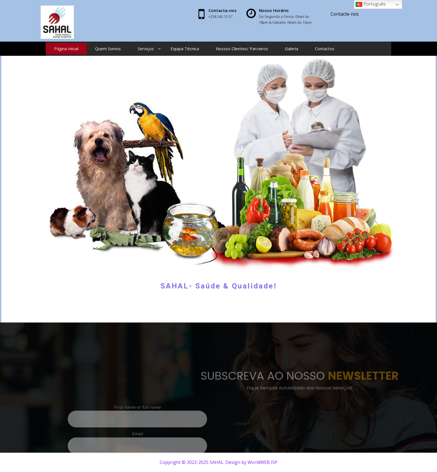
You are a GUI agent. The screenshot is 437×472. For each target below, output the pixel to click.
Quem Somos (108, 48)
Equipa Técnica (185, 48)
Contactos (324, 48)
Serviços (146, 48)
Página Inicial (66, 48)
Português (371, 4)
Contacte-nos (345, 14)
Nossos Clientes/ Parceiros (242, 48)
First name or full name (82, 435)
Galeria (291, 48)
